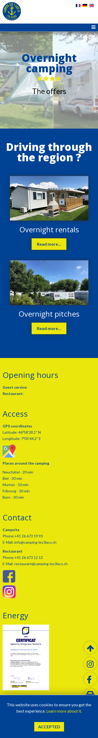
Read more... (49, 243)
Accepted (49, 726)
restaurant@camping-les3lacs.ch (41, 563)
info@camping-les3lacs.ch (35, 542)
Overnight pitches (49, 314)
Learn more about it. (64, 710)
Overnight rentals (49, 229)
